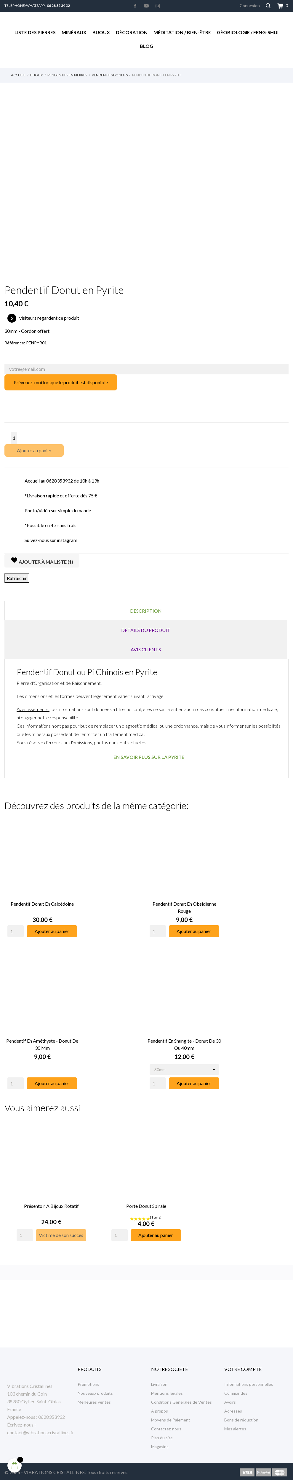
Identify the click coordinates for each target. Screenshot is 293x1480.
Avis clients (146, 649)
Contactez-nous (166, 1426)
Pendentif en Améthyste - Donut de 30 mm (42, 1033)
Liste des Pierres (35, 32)
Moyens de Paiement (170, 1417)
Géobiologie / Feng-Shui (247, 32)
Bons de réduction (241, 1417)
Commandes (235, 1391)
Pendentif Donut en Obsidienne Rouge (184, 901)
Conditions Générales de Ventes (181, 1399)
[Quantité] (14, 438)
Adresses (233, 1408)
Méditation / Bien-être (182, 32)
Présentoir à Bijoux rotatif (51, 1189)
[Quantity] (15, 925)
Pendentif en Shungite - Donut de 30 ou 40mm (184, 1033)
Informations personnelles (248, 1382)
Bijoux (101, 32)
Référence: (14, 342)
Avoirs (230, 1399)
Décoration (132, 32)
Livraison (159, 1382)
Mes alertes (235, 1426)
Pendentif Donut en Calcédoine (42, 898)
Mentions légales (167, 1391)
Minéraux (74, 32)
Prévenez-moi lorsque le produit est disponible (61, 382)
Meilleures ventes (94, 1399)
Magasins (160, 1444)
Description (146, 611)
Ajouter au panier (34, 450)
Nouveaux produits (95, 1391)
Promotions (88, 1382)
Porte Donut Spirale (146, 1189)
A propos (159, 1408)
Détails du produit (145, 630)
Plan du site (162, 1435)
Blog (146, 46)
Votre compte (243, 1367)
